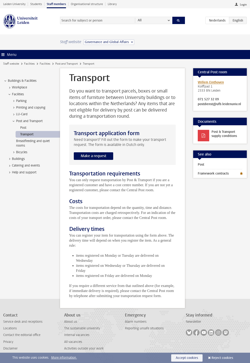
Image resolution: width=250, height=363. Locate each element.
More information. (64, 357)
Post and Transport (66, 64)
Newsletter (193, 321)
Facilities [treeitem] (16, 94)
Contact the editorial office (21, 335)
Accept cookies (187, 358)
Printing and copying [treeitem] (28, 107)
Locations (10, 328)
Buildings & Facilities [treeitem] (19, 81)
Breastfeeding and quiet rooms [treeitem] (33, 143)
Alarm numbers (135, 321)
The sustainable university (82, 328)
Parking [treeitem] (19, 101)
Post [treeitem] (23, 128)
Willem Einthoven (211, 82)
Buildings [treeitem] (16, 159)
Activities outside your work (84, 348)
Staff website (11, 64)
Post (201, 164)
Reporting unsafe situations (144, 328)
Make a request (93, 155)
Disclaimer (10, 348)
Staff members (56, 4)
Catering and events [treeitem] (24, 165)
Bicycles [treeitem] (19, 152)
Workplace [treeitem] (17, 87)
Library (112, 4)
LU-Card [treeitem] (19, 114)
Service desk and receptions (22, 321)
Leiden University (14, 4)
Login (243, 4)
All (140, 20)
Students (36, 4)
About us (70, 321)
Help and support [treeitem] (22, 172)
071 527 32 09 (208, 99)
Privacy (8, 342)
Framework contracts (213, 173)
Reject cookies (222, 358)
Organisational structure (87, 4)
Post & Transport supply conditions (224, 134)
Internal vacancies (76, 335)
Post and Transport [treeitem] (27, 121)
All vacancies (73, 342)
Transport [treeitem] (26, 134)
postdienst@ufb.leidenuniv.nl (219, 104)
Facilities (29, 64)
